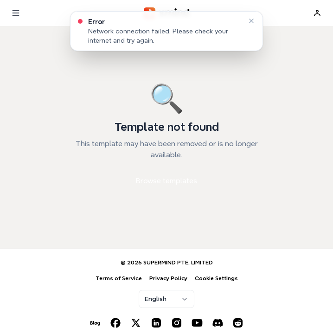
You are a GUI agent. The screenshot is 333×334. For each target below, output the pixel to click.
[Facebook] (115, 322)
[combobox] (166, 299)
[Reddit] (237, 322)
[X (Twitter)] (135, 322)
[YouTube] (197, 322)
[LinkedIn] (156, 322)
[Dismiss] (251, 21)
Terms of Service (119, 278)
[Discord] (217, 322)
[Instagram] (176, 322)
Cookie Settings (216, 278)
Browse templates (166, 181)
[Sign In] (317, 13)
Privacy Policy (168, 278)
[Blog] (95, 322)
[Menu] (15, 13)
